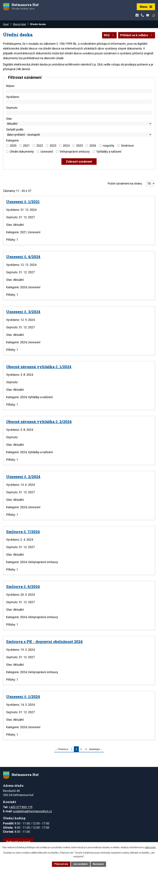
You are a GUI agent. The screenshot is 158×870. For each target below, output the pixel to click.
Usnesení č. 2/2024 (23, 476)
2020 (13, 145)
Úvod (5, 24)
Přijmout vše (61, 864)
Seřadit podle (14, 129)
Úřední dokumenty (22, 151)
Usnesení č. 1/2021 (23, 201)
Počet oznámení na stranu (125, 183)
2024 (66, 145)
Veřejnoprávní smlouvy (75, 151)
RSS (109, 35)
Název (10, 86)
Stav (9, 118)
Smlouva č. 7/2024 (23, 531)
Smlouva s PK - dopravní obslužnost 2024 (44, 641)
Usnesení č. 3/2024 (23, 311)
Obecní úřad (19, 24)
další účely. (150, 847)
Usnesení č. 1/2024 (23, 696)
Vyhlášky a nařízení (108, 151)
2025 (79, 145)
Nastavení (98, 864)
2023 (53, 145)
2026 (92, 145)
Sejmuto (11, 107)
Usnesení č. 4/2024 (23, 256)
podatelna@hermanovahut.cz (32, 811)
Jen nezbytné (80, 864)
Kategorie (12, 140)
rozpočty (108, 145)
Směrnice (127, 145)
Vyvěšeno (12, 97)
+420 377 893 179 (20, 807)
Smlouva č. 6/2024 (23, 586)
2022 (39, 145)
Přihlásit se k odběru (136, 35)
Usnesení (46, 151)
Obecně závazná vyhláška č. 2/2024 (39, 421)
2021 (26, 145)
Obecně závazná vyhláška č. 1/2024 (38, 366)
